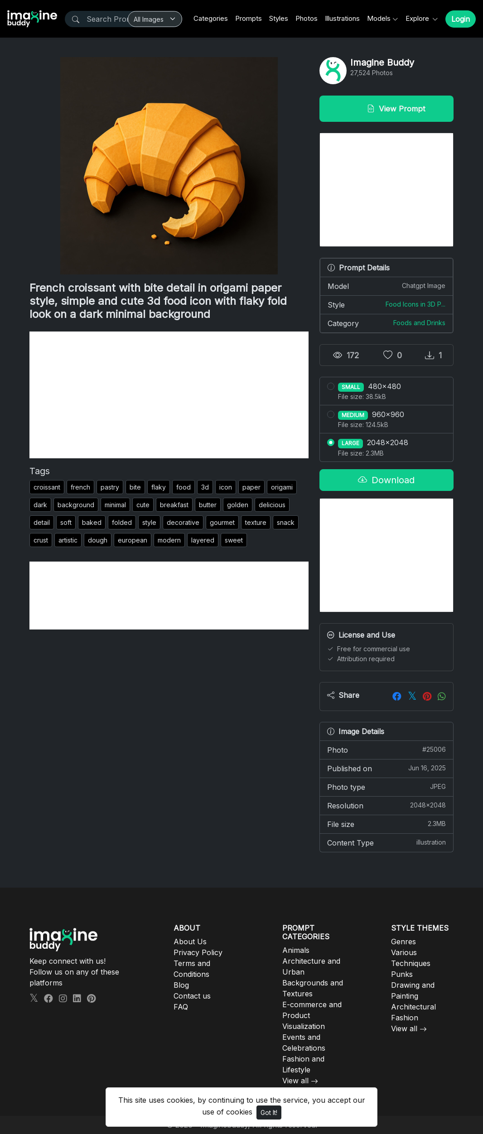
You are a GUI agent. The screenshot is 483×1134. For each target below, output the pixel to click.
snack (286, 522)
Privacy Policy (198, 952)
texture (255, 522)
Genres (403, 941)
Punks (402, 974)
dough (97, 540)
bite (135, 487)
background (76, 505)
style (149, 522)
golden (237, 505)
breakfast (174, 505)
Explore (418, 18)
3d (205, 487)
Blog (181, 985)
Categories (210, 18)
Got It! (269, 1112)
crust (41, 540)
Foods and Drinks (419, 323)
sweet (234, 540)
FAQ (181, 1006)
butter (208, 505)
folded (122, 522)
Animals (295, 950)
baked (91, 522)
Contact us (192, 995)
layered (202, 540)
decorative (183, 522)
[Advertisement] (169, 395)
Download (386, 480)
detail (42, 522)
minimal (115, 505)
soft (66, 522)
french (80, 487)
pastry (110, 487)
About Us (190, 941)
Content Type (386, 842)
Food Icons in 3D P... (415, 304)
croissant (47, 487)
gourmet (222, 522)
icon (225, 487)
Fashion (404, 1017)
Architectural (413, 1006)
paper (251, 487)
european (132, 540)
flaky (158, 487)
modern (169, 540)
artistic (67, 540)
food (183, 487)
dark (40, 505)
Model (386, 286)
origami (282, 487)
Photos (306, 18)
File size (386, 824)
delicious (272, 505)
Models (379, 18)
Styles (278, 18)
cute (143, 505)
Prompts (248, 18)
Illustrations (342, 18)
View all (295, 1080)
